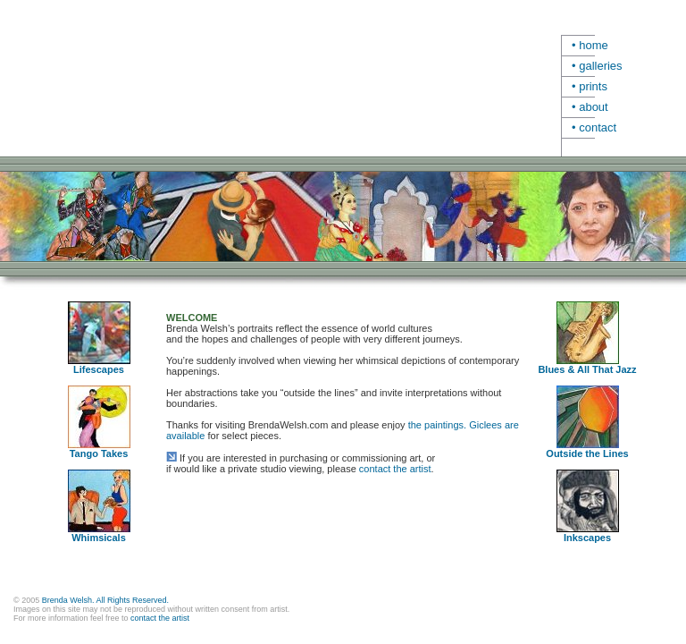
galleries (600, 65)
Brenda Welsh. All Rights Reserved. (105, 600)
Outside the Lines (587, 453)
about (593, 107)
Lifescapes (99, 365)
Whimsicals (99, 533)
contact (597, 127)
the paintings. (437, 424)
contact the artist (395, 468)
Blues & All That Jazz (587, 369)
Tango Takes (99, 449)
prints (593, 86)
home (593, 45)
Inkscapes (587, 537)
